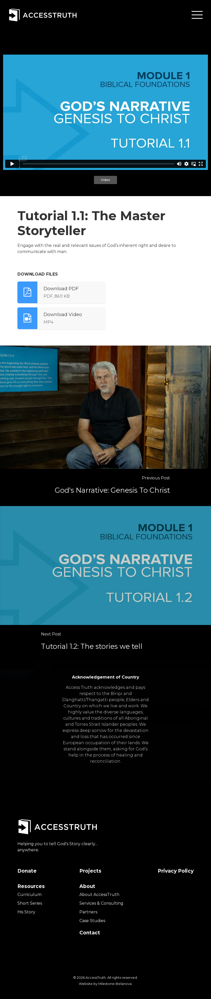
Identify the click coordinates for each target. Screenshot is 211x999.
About (87, 886)
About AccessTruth (99, 894)
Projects (90, 871)
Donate (27, 871)
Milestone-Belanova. (115, 984)
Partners (88, 912)
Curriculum (29, 894)
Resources (31, 886)
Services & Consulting (101, 903)
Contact (89, 933)
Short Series (29, 903)
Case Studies (92, 920)
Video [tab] (105, 180)
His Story (26, 912)
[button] (197, 15)
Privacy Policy (176, 871)
